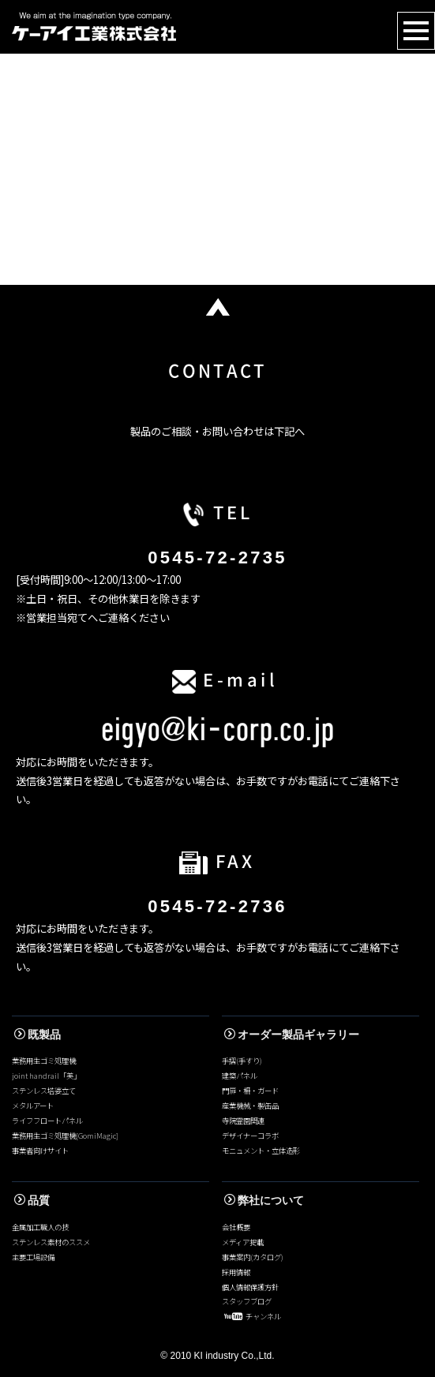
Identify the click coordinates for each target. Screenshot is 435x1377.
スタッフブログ (247, 1301)
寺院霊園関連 (243, 1120)
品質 (32, 1200)
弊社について (264, 1200)
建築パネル (239, 1075)
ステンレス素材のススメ (51, 1242)
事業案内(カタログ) (252, 1257)
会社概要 (236, 1227)
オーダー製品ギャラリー (291, 1034)
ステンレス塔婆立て (44, 1090)
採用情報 (236, 1272)
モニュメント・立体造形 (261, 1150)
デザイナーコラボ (250, 1135)
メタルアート (33, 1105)
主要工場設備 (33, 1257)
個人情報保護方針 (250, 1287)
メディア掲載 (243, 1242)
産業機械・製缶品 (250, 1105)
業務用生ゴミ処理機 (44, 1060)
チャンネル (252, 1316)
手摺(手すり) (242, 1060)
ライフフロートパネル (47, 1120)
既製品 (37, 1034)
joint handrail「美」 (46, 1075)
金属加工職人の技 (40, 1227)
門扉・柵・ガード (250, 1090)
